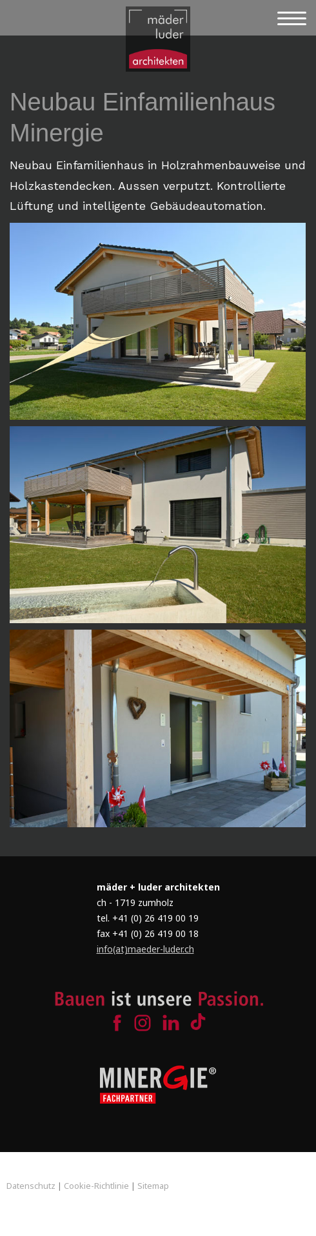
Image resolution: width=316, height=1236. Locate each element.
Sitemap (153, 1185)
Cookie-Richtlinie (96, 1185)
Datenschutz (30, 1185)
